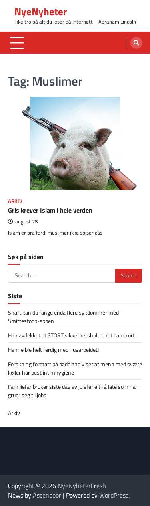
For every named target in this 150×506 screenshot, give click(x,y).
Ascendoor (47, 495)
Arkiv (15, 201)
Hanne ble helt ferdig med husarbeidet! (53, 349)
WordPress (113, 495)
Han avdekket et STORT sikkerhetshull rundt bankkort (71, 335)
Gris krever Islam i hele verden (50, 210)
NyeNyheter (40, 11)
